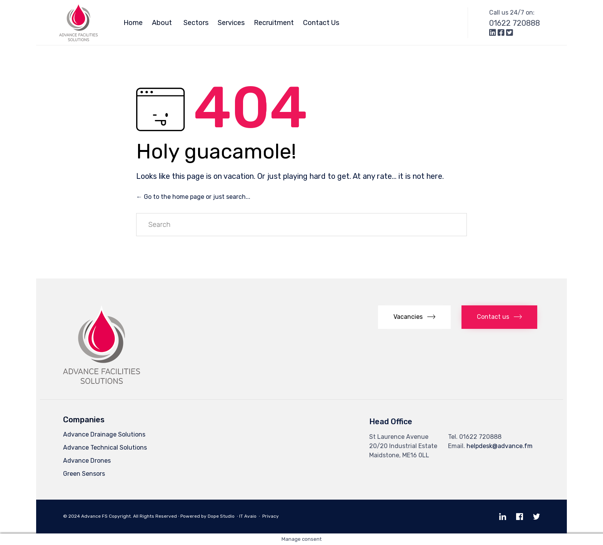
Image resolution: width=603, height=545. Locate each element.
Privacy (272, 516)
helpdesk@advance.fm (499, 446)
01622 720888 (514, 23)
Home (133, 22)
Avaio (250, 516)
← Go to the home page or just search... (193, 196)
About (163, 22)
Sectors (195, 22)
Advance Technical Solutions (105, 447)
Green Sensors (84, 473)
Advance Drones (87, 460)
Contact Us (321, 22)
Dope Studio (221, 516)
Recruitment (274, 22)
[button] (414, 317)
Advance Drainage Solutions (104, 434)
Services (231, 22)
